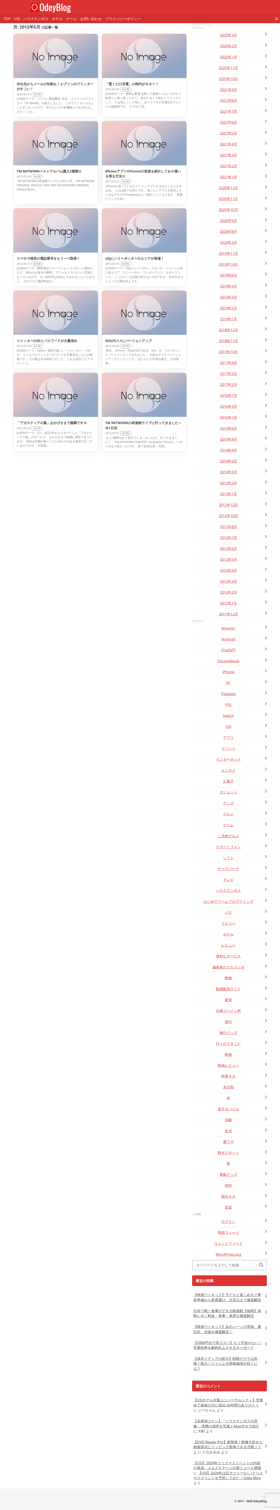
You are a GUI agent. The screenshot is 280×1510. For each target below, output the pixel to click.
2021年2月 (228, 166)
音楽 (228, 1207)
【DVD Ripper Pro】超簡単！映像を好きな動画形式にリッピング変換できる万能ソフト (228, 1447)
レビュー (228, 945)
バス (228, 912)
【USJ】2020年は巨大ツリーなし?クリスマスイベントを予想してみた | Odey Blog (228, 1475)
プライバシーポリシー (123, 18)
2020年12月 (228, 187)
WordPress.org (228, 1254)
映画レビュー (228, 1065)
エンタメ (228, 770)
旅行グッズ (228, 1032)
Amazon (228, 628)
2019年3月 (228, 297)
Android (228, 639)
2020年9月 (228, 220)
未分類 (228, 1087)
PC (228, 682)
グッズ (228, 803)
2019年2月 (228, 308)
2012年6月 (228, 548)
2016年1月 (228, 417)
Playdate (228, 693)
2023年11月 (228, 67)
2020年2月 (228, 242)
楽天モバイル (228, 1108)
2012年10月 (228, 515)
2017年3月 (228, 373)
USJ (17, 18)
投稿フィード (228, 1232)
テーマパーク (228, 868)
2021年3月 (228, 155)
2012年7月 (228, 537)
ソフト (228, 857)
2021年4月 (228, 144)
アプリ (228, 737)
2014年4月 (228, 450)
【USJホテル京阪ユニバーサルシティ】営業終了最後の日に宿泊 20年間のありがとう (228, 1402)
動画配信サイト (228, 988)
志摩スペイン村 (228, 1010)
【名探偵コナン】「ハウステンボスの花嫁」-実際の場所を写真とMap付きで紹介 (226, 1423)
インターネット (228, 759)
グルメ (228, 814)
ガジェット (228, 792)
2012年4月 (228, 570)
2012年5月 (228, 559)
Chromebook (228, 661)
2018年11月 (228, 340)
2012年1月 (228, 603)
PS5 (228, 704)
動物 (228, 978)
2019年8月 (228, 275)
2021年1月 (228, 176)
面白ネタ (228, 1196)
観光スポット (228, 1152)
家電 (228, 999)
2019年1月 (228, 319)
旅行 (228, 1021)
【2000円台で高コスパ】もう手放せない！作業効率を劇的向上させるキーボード (227, 1345)
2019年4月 (228, 286)
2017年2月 (228, 384)
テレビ (228, 879)
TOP (7, 18)
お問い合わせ (91, 18)
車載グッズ (228, 1174)
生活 (228, 1130)
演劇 (228, 1119)
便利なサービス (228, 956)
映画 (228, 1054)
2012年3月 (228, 581)
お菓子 (228, 781)
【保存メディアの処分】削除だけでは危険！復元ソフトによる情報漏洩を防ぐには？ (225, 1363)
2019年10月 (228, 264)
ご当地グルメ (228, 835)
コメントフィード (228, 1243)
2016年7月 (228, 395)
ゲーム (71, 18)
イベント (228, 748)
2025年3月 (228, 35)
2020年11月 (228, 198)
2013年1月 (228, 493)
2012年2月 (228, 592)
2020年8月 (228, 231)
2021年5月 (228, 133)
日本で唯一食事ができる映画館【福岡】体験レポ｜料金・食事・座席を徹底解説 (227, 1313)
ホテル (57, 18)
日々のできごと (228, 1043)
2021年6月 (228, 122)
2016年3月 (228, 406)
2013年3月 (228, 472)
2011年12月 (228, 614)
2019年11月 (228, 253)
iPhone (228, 671)
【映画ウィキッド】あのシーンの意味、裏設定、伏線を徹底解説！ (227, 1329)
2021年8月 (228, 100)
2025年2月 (228, 45)
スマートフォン (228, 846)
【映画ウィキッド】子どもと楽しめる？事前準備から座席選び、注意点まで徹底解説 (227, 1297)
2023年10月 (228, 78)
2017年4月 (228, 362)
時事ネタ (228, 1076)
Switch (228, 715)
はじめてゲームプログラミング (228, 901)
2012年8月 (228, 526)
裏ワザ (228, 1141)
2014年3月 (228, 461)
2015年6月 (228, 428)
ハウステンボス (35, 18)
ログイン (228, 1221)
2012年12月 (228, 504)
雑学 (228, 1185)
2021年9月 (228, 89)
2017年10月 (228, 351)
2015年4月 (228, 439)
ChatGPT (228, 650)
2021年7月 (228, 111)
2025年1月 (228, 56)
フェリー (228, 923)
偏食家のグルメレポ (228, 967)
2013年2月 (228, 483)
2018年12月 (228, 329)
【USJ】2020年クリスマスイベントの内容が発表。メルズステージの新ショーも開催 (227, 1465)
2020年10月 (228, 209)
